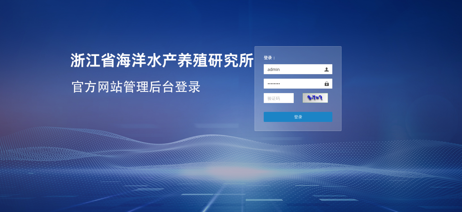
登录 (298, 117)
